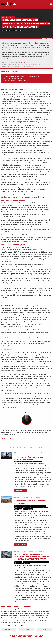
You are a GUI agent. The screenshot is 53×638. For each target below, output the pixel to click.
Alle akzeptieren (8, 629)
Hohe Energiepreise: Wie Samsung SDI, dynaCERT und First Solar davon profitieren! (30, 502)
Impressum (13, 635)
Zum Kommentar (21, 490)
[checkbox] (1, 625)
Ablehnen (45, 629)
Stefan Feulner (25, 62)
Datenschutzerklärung (25, 635)
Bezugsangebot (23, 191)
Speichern (26, 629)
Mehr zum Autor (6, 438)
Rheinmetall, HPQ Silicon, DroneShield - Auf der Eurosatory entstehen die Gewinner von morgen (31, 457)
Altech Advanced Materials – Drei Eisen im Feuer (21, 76)
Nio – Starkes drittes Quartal (15, 80)
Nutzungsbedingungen (8, 407)
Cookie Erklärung (38, 635)
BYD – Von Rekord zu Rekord (14, 78)
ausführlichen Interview (14, 195)
